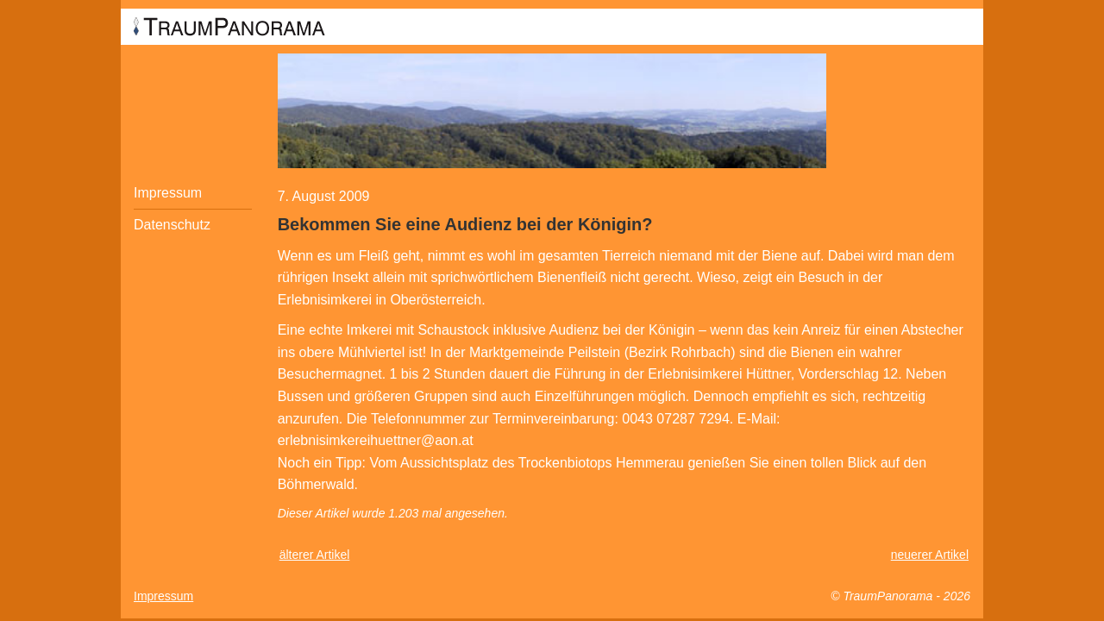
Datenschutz (172, 224)
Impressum (168, 192)
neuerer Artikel (930, 554)
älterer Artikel (314, 554)
